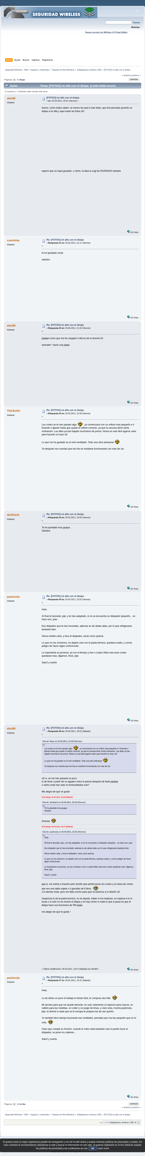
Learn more (103, 1148)
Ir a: (101, 1122)
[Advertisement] (73, 49)
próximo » (136, 75)
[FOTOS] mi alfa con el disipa (62, 97)
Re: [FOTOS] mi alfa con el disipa (65, 239)
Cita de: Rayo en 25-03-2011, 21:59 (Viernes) (62, 741)
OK (92, 1148)
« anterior (126, 75)
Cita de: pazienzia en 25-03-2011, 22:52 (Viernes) (64, 832)
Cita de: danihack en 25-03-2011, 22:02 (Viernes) (64, 802)
